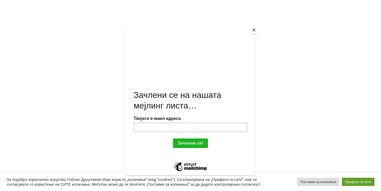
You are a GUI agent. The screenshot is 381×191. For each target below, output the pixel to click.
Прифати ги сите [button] (358, 182)
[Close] (254, 30)
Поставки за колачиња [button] (318, 182)
